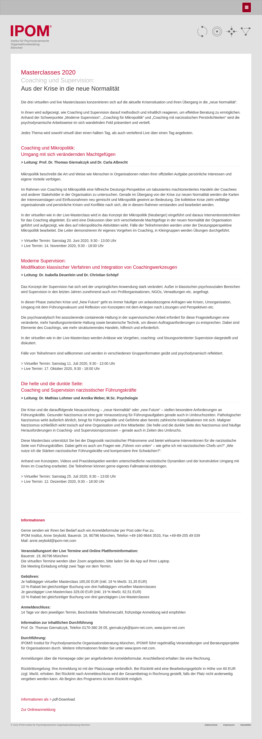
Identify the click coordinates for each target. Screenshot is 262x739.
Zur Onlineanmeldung (38, 710)
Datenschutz (211, 725)
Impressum (229, 725)
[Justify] (246, 7)
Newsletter (245, 725)
